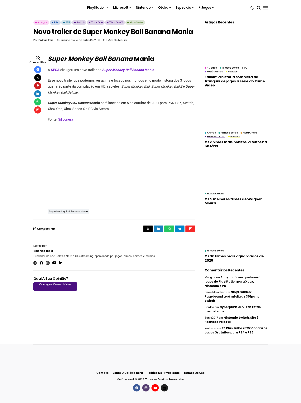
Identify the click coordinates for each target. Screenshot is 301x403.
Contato (102, 373)
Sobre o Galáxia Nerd (127, 373)
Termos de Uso (194, 373)
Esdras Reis (45, 40)
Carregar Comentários (55, 284)
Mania (128, 70)
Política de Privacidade (163, 373)
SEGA (55, 70)
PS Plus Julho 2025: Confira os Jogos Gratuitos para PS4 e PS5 (236, 330)
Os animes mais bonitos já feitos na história (236, 144)
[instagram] (146, 387)
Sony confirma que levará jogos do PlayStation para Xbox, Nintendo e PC (232, 281)
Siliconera (65, 119)
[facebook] (136, 387)
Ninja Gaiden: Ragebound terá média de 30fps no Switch (232, 296)
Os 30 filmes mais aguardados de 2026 (234, 258)
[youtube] (155, 387)
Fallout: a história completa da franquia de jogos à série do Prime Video (235, 81)
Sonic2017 (211, 317)
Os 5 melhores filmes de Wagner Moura (233, 201)
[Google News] (164, 387)
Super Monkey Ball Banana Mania (68, 211)
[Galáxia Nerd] (52, 8)
